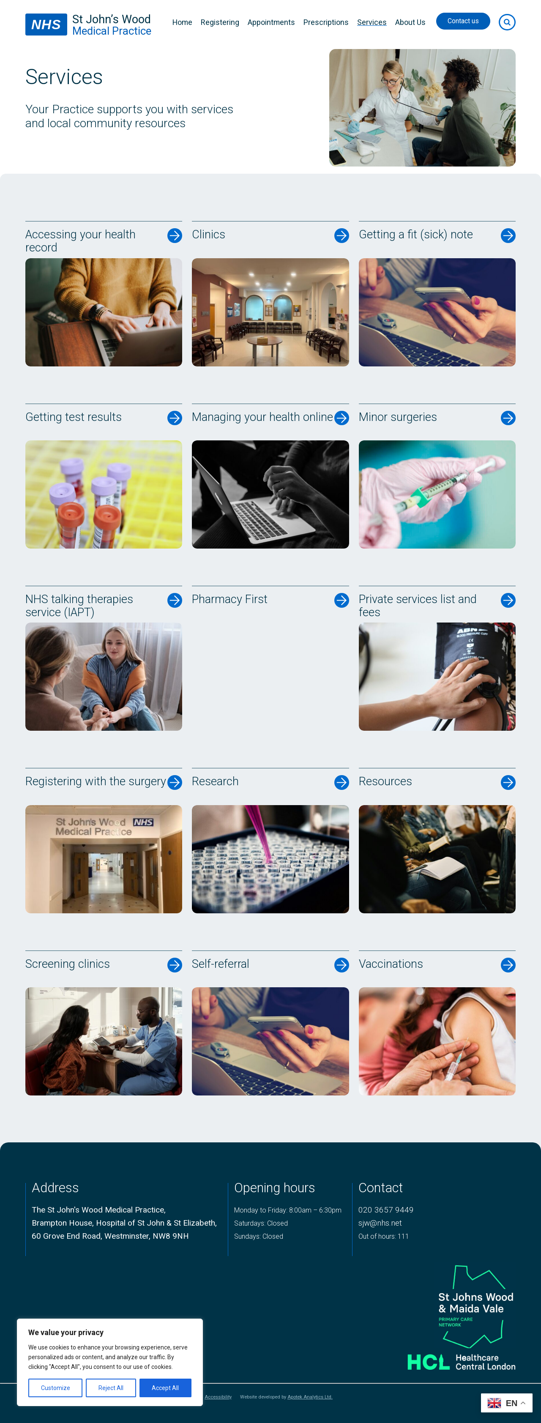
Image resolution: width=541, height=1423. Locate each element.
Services (372, 22)
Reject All (110, 1388)
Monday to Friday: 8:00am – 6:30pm (288, 1210)
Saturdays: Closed (261, 1223)
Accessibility (218, 1397)
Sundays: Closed (258, 1236)
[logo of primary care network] (451, 1305)
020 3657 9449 (386, 1210)
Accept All (165, 1388)
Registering (220, 22)
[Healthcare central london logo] (451, 1359)
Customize (55, 1388)
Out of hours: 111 (383, 1236)
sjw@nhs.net (380, 1223)
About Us (410, 22)
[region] (110, 1362)
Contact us (463, 21)
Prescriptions (326, 22)
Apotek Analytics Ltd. (310, 1397)
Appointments (271, 22)
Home (182, 22)
